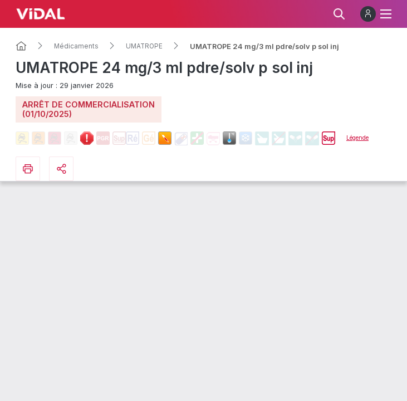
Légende (357, 137)
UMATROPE (144, 46)
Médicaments (76, 46)
